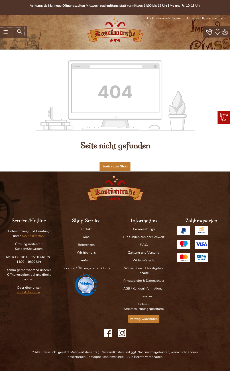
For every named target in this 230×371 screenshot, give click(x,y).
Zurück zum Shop (115, 166)
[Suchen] (19, 31)
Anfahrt (86, 260)
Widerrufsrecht (144, 260)
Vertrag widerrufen (144, 319)
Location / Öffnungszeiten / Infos (86, 268)
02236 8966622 (33, 236)
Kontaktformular (28, 292)
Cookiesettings (144, 229)
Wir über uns (86, 252)
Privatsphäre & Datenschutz (143, 281)
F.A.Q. (144, 245)
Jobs (223, 18)
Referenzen (209, 18)
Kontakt (86, 229)
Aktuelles (192, 18)
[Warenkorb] (225, 32)
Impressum (144, 296)
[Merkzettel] (217, 31)
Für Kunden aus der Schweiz (165, 18)
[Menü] (5, 31)
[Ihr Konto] (210, 31)
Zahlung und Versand (143, 252)
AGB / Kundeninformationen (143, 288)
